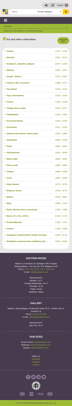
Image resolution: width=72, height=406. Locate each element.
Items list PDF (63, 40)
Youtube (36, 365)
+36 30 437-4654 (39, 314)
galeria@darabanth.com (39, 317)
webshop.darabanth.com (40, 345)
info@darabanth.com (39, 272)
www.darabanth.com (42, 342)
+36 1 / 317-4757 (31, 269)
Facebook (36, 359)
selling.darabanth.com (39, 348)
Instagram (36, 362)
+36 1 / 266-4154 (47, 269)
